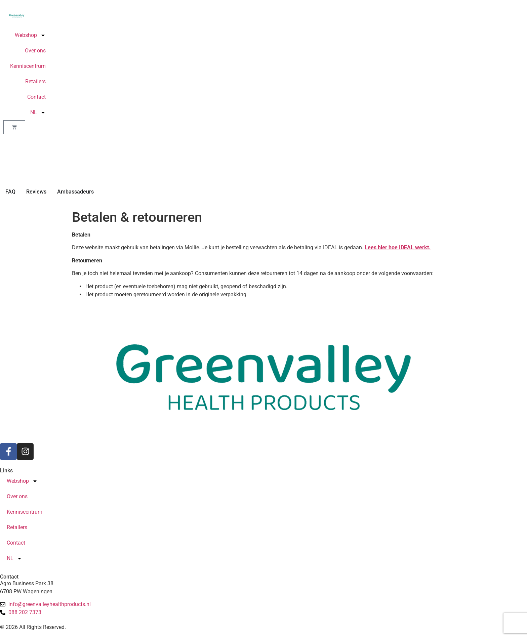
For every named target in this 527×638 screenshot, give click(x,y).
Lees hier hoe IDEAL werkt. (398, 247)
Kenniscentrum (28, 66)
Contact (36, 97)
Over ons (35, 50)
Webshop (30, 35)
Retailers (35, 81)
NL (38, 113)
